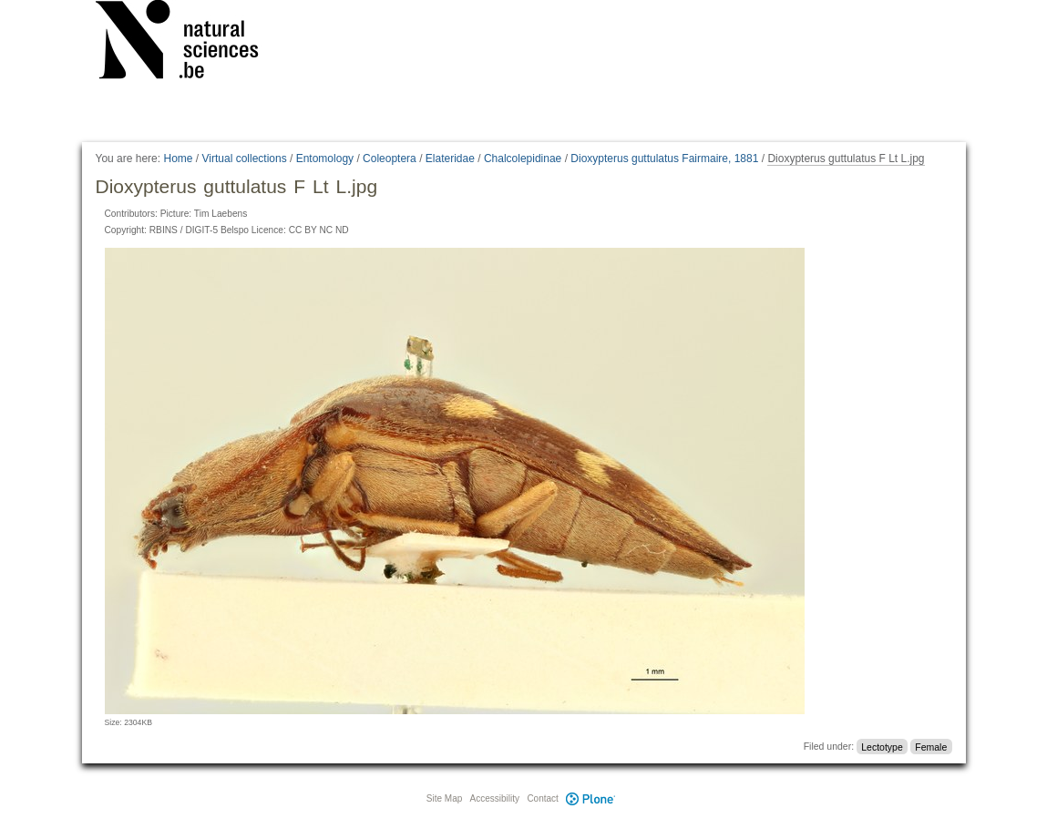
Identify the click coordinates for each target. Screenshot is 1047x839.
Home (177, 158)
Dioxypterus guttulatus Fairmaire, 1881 (664, 158)
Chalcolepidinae (522, 158)
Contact (542, 798)
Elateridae (450, 158)
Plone (591, 798)
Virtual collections (244, 158)
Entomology (325, 158)
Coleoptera (389, 158)
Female (931, 746)
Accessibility (494, 798)
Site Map (444, 798)
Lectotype (882, 746)
